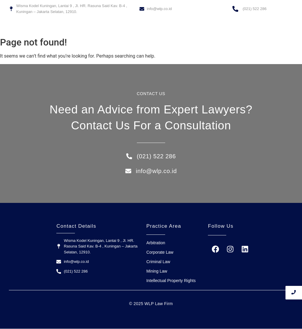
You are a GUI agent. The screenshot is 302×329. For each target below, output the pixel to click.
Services (175, 27)
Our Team (199, 27)
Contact (221, 27)
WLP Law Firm (147, 27)
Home (121, 27)
